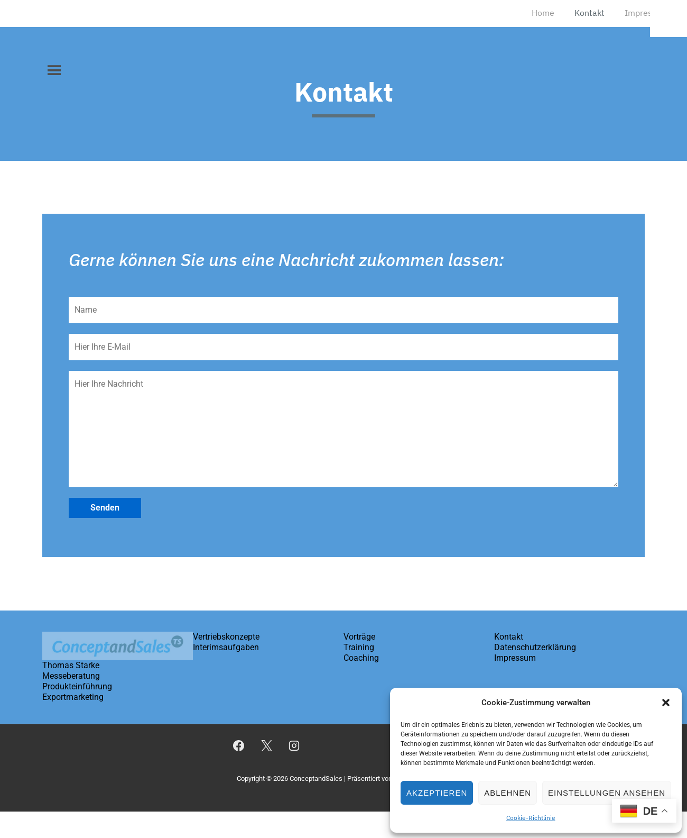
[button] (666, 702)
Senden (104, 508)
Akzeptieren (436, 792)
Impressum (647, 12)
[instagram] (294, 746)
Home (543, 12)
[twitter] (266, 746)
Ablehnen (507, 792)
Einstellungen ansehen (606, 792)
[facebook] (239, 746)
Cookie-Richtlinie (530, 818)
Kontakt (589, 12)
